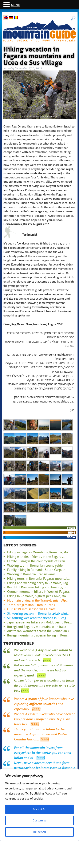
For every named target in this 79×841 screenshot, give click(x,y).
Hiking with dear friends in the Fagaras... (36, 557)
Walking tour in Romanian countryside (35, 565)
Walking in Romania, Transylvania (31, 574)
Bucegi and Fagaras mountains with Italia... (38, 627)
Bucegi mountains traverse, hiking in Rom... (38, 635)
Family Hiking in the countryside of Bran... (37, 561)
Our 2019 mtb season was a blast (31, 609)
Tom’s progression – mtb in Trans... (32, 605)
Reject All (39, 832)
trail (71, 528)
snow (71, 537)
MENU (15, 5)
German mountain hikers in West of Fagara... (39, 592)
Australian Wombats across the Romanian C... (39, 631)
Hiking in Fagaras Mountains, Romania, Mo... (38, 552)
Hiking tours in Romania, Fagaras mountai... (38, 579)
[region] (39, 805)
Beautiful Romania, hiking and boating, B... (37, 587)
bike (71, 532)
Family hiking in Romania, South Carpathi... (38, 570)
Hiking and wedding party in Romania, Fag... (38, 583)
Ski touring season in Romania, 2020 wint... (38, 613)
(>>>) (47, 660)
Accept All (39, 809)
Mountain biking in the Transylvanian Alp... (37, 600)
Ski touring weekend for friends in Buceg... (38, 618)
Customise (40, 820)
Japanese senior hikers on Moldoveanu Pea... (39, 622)
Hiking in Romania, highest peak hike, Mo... (37, 596)
